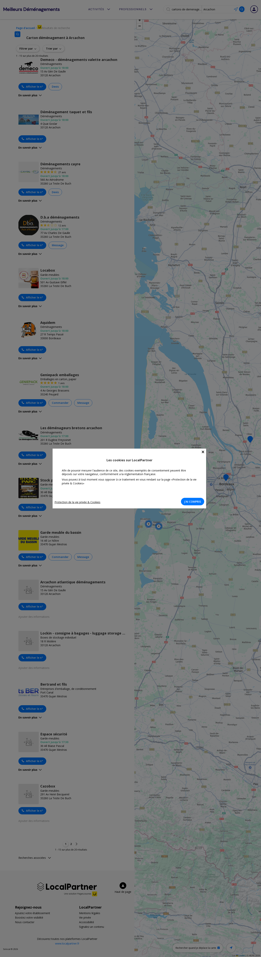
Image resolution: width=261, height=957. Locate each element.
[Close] (204, 452)
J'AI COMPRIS (193, 501)
